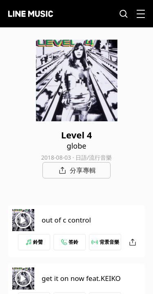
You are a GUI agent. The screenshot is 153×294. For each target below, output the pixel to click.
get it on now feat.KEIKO (81, 278)
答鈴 (69, 241)
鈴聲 (34, 241)
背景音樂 (105, 241)
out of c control (66, 220)
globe (76, 146)
